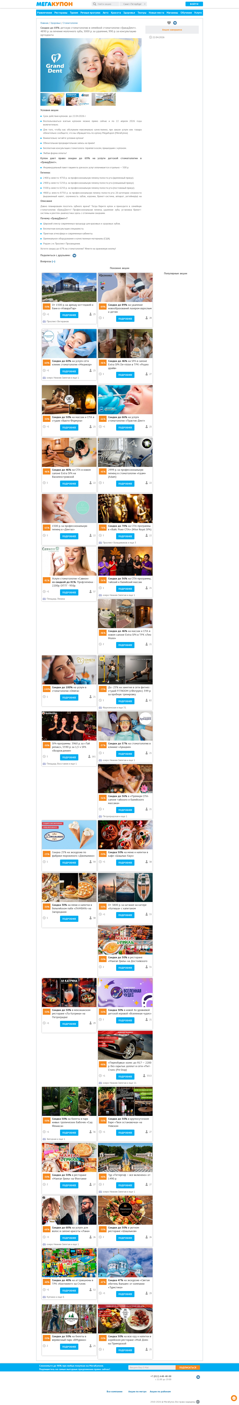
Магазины (172, 12)
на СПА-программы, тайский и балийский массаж (129, 580)
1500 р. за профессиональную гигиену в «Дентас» (69, 527)
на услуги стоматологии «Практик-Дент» (126, 418)
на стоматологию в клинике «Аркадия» (129, 745)
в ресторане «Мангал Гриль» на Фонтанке (69, 1176)
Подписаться (187, 1367)
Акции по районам (160, 1391)
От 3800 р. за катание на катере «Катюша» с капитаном (127, 906)
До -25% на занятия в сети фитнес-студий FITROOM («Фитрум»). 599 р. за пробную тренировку (129, 690)
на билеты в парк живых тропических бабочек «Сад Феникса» (72, 1122)
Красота (116, 12)
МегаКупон (54, 4)
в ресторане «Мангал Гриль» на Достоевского (127, 959)
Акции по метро (137, 1391)
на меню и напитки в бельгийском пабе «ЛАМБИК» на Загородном (72, 908)
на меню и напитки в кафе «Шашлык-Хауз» (128, 853)
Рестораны (60, 12)
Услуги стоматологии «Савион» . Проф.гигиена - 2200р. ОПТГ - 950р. (73, 582)
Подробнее (69, 315)
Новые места (156, 12)
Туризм (74, 12)
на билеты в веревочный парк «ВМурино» (69, 1338)
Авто (106, 12)
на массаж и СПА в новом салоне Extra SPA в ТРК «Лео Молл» (129, 634)
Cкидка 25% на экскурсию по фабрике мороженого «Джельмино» (73, 853)
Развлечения (44, 12)
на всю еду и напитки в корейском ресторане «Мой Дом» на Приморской (129, 1340)
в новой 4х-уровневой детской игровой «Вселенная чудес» (130, 1011)
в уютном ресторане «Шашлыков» (123, 1229)
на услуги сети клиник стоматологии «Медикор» (72, 362)
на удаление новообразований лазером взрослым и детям (130, 308)
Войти (194, 3)
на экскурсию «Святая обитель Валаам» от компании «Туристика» (129, 1283)
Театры (141, 12)
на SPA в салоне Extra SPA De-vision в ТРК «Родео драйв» (128, 364)
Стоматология (70, 22)
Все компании (114, 1391)
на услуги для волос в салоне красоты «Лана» (71, 1229)
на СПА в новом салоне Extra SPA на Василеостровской (71, 473)
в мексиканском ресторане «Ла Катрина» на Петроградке (71, 1013)
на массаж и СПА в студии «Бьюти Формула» (73, 418)
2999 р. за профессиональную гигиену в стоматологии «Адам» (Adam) (127, 473)
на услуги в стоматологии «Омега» (69, 689)
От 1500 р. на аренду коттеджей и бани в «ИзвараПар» (72, 306)
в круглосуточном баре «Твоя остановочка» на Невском (128, 1122)
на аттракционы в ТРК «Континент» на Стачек (72, 1281)
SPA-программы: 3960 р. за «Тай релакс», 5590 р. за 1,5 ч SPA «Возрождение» (71, 747)
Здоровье (129, 12)
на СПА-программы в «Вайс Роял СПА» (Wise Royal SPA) (130, 527)
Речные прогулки (90, 12)
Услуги (198, 12)
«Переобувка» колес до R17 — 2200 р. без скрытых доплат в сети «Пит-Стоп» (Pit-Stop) (129, 1066)
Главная (44, 22)
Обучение (186, 12)
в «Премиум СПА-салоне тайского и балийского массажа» (128, 799)
